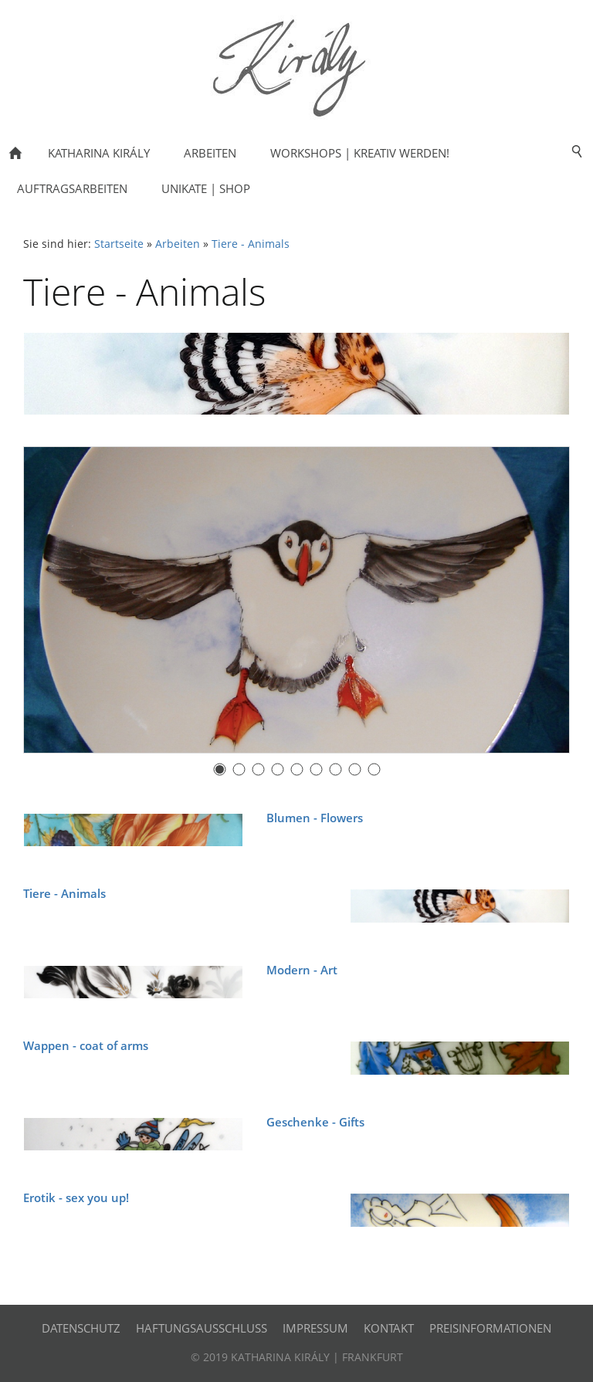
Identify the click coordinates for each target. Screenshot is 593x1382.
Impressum (315, 1328)
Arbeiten (177, 244)
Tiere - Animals (251, 244)
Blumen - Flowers (314, 817)
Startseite (119, 244)
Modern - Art (301, 969)
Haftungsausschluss (201, 1328)
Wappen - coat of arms (85, 1045)
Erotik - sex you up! (76, 1197)
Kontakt (389, 1328)
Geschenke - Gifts (315, 1122)
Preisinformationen (490, 1328)
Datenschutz (81, 1328)
